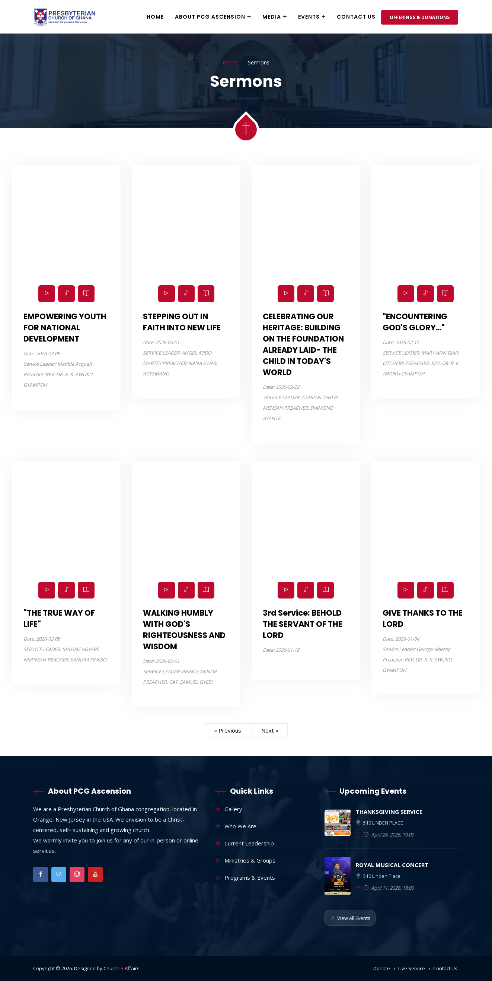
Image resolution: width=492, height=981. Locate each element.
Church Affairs (121, 968)
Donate (381, 968)
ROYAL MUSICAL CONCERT (392, 865)
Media (271, 16)
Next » (269, 730)
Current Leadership (249, 843)
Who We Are (240, 826)
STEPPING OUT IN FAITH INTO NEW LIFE (182, 322)
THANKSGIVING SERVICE (389, 811)
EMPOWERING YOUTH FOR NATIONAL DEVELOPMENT (64, 327)
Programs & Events (249, 877)
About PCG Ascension (210, 16)
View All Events (349, 918)
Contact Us (356, 16)
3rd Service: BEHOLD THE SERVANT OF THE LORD (302, 624)
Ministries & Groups (249, 860)
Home (155, 16)
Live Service (411, 968)
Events (309, 16)
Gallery (233, 809)
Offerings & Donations (420, 17)
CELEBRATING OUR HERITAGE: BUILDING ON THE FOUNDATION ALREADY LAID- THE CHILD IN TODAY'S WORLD (303, 344)
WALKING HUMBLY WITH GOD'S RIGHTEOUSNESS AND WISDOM (184, 629)
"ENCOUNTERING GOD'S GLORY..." (415, 322)
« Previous (228, 730)
